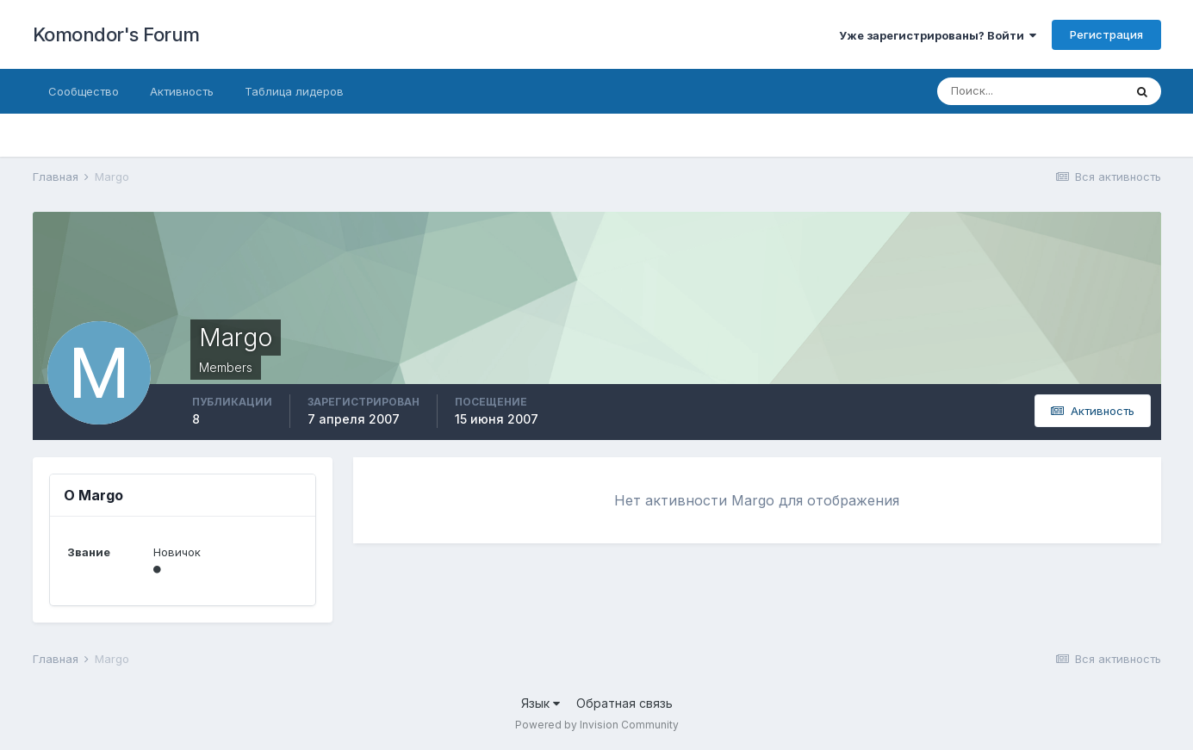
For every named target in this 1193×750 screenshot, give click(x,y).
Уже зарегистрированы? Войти (937, 35)
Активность (182, 91)
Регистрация (1106, 34)
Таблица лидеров (294, 91)
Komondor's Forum (116, 34)
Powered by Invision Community (597, 724)
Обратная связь (624, 703)
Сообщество (83, 91)
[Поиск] (1030, 91)
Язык (540, 703)
